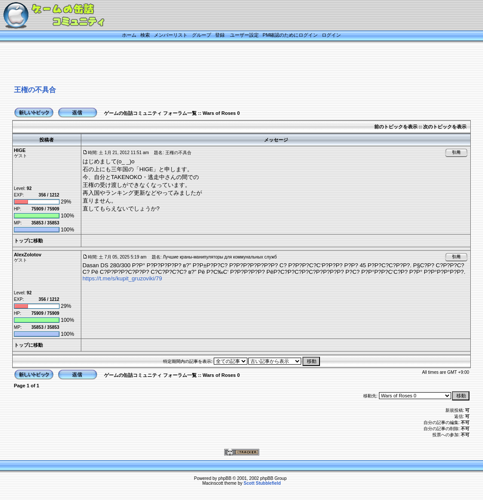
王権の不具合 (35, 89)
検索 (145, 35)
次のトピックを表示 (444, 126)
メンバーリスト (171, 35)
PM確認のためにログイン (290, 35)
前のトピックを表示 (395, 126)
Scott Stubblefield (262, 483)
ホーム (129, 35)
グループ (201, 35)
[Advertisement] (231, 64)
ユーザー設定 (244, 35)
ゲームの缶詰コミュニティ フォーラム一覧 (150, 113)
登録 (220, 35)
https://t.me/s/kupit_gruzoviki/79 (122, 278)
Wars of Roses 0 (221, 113)
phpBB (224, 478)
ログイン (331, 35)
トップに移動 (28, 240)
